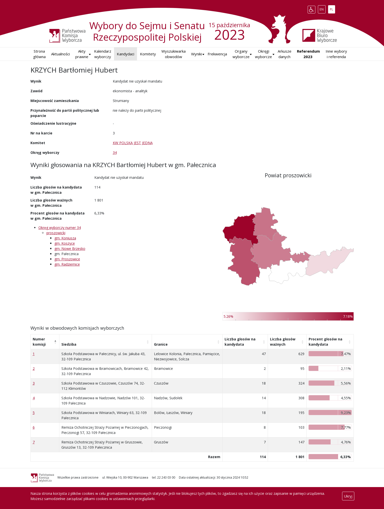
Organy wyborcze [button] (241, 54)
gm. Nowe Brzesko (69, 248)
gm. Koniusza (65, 238)
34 (115, 152)
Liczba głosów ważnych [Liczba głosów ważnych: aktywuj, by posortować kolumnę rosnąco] (282, 342)
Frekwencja (217, 53)
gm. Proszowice (67, 259)
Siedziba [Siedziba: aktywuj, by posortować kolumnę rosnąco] (68, 344)
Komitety (148, 53)
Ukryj (348, 496)
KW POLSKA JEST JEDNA (133, 142)
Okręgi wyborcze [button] (263, 54)
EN (322, 8)
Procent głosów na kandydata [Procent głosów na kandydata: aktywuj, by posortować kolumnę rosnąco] (325, 342)
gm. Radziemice (67, 264)
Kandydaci (125, 53)
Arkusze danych (284, 54)
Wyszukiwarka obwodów (173, 54)
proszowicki (55, 232)
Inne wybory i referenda (336, 54)
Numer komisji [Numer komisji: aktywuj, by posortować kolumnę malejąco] (39, 342)
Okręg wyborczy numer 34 (59, 227)
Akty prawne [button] (81, 54)
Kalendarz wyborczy (102, 54)
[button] (196, 54)
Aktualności (60, 53)
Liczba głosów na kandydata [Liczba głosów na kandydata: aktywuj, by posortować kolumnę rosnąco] (240, 342)
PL (332, 8)
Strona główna (39, 54)
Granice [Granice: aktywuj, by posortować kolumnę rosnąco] (161, 344)
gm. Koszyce (64, 243)
